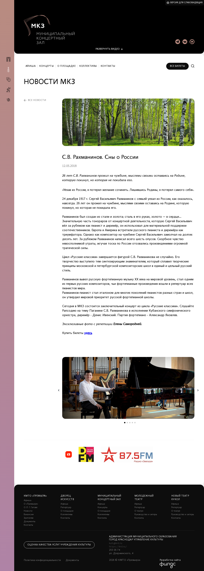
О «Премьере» (31, 503)
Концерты (46, 65)
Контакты (108, 65)
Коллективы (88, 65)
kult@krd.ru (115, 542)
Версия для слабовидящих (186, 2)
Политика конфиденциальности (42, 559)
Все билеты (177, 65)
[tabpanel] (128, 387)
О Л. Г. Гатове (30, 506)
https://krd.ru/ (118, 545)
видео (108, 48)
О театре (138, 510)
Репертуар (66, 506)
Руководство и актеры (145, 513)
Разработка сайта (170, 559)
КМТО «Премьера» (35, 495)
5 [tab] (135, 421)
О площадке (66, 65)
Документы (29, 520)
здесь (88, 332)
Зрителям (28, 517)
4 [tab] (132, 421)
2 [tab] (127, 421)
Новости (28, 510)
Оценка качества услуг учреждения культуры (59, 544)
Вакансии (29, 513)
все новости (37, 99)
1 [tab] (124, 421)
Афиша (31, 65)
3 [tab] (129, 421)
